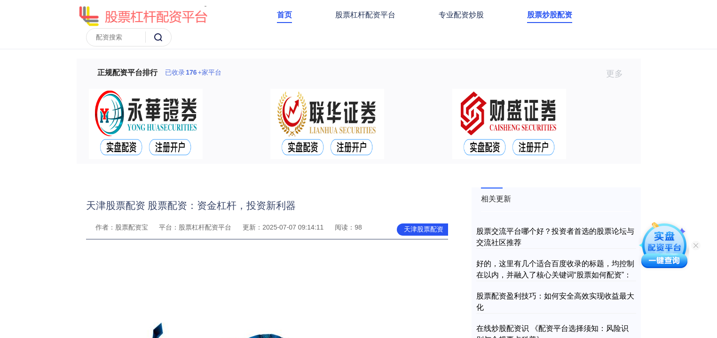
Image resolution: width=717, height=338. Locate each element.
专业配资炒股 (461, 15)
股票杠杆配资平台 (365, 15)
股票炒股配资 (549, 15)
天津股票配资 (423, 229)
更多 (618, 73)
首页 (284, 15)
